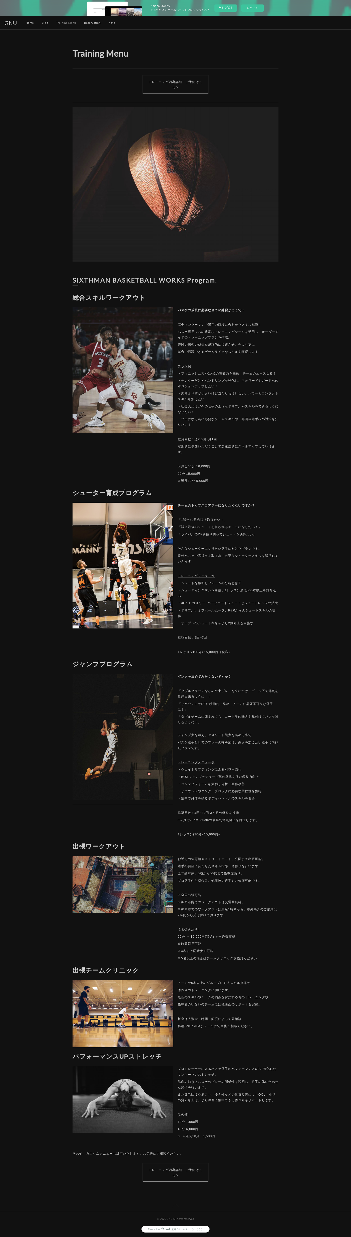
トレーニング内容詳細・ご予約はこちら (175, 84)
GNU (10, 23)
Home (30, 22)
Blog (45, 22)
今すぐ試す (225, 7)
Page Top (175, 1206)
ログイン (252, 8)
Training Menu (66, 22)
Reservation (92, 22)
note (112, 22)
